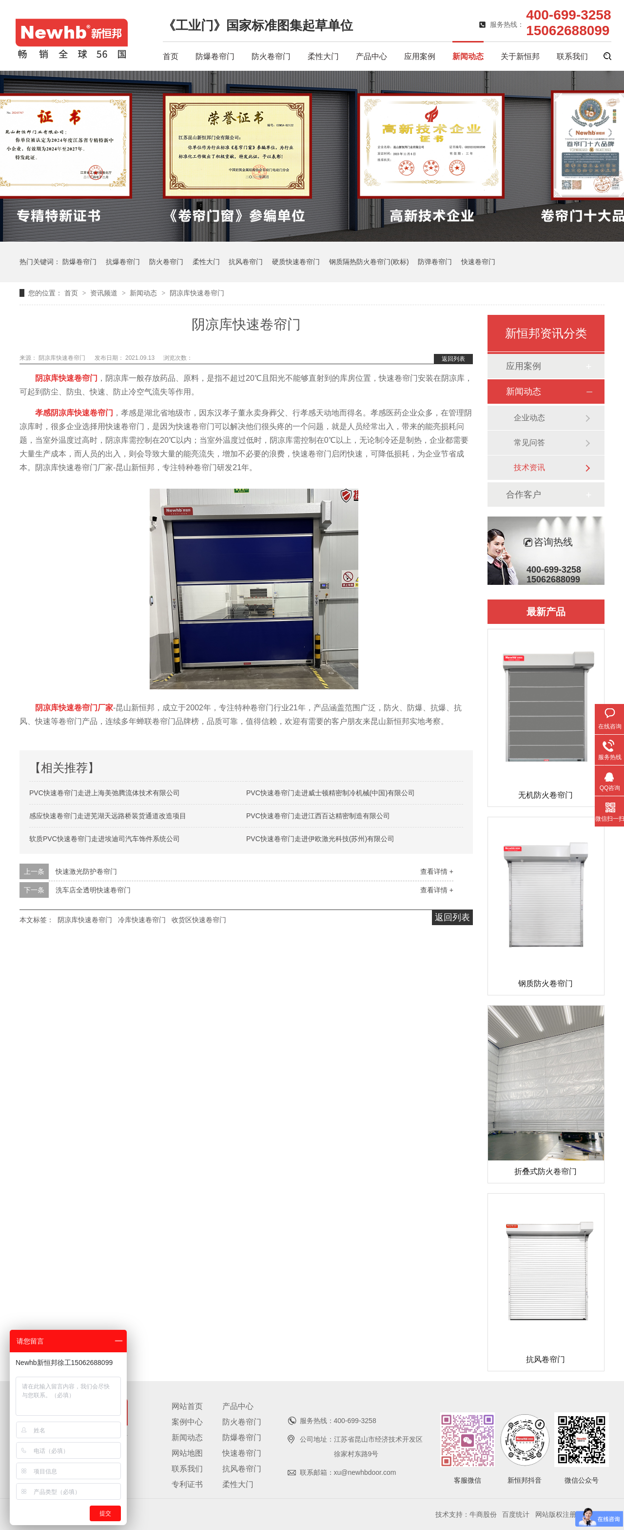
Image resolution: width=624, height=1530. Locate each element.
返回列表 (453, 358)
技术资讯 (529, 467)
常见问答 (529, 442)
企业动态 (529, 418)
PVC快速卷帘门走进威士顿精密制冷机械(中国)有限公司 (330, 793)
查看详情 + (436, 871)
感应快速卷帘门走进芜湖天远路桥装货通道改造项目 (107, 816)
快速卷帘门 (478, 262)
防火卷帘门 (271, 56)
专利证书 (187, 1484)
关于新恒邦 (520, 56)
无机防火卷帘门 (545, 795)
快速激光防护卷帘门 (86, 871)
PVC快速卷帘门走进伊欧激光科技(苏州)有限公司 (320, 839)
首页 (170, 56)
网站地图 (187, 1453)
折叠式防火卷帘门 (545, 1171)
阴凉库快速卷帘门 (197, 293)
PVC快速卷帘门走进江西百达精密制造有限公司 (318, 816)
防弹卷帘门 (435, 262)
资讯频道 (104, 293)
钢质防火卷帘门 (545, 983)
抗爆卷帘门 (123, 262)
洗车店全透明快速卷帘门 (93, 890)
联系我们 (572, 56)
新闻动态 (468, 56)
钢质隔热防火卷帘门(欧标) (369, 262)
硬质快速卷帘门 (296, 262)
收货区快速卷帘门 (199, 920)
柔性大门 (323, 56)
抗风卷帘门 (246, 262)
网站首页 (187, 1406)
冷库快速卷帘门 (142, 920)
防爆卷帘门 (214, 56)
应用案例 (419, 56)
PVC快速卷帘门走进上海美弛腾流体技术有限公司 (104, 793)
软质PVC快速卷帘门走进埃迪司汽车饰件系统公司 (104, 839)
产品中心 (371, 56)
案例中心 (187, 1422)
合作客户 (523, 494)
